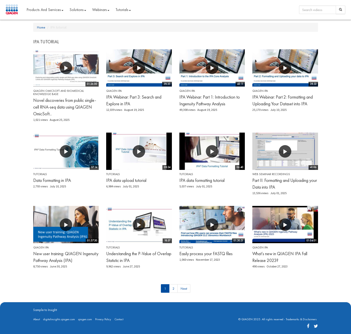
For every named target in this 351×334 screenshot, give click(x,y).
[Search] (340, 10)
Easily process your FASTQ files (206, 253)
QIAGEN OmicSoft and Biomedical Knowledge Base (58, 92)
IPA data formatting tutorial (202, 180)
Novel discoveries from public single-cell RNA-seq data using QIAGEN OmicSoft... (64, 107)
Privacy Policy (103, 319)
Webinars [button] (100, 9)
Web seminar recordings (271, 174)
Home (41, 27)
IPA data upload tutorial (126, 180)
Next (184, 288)
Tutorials (40, 174)
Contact (118, 319)
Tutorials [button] (123, 9)
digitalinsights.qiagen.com (59, 319)
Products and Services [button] (44, 9)
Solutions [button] (77, 9)
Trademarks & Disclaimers (301, 319)
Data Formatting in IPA (52, 180)
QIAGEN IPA (114, 91)
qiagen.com (85, 319)
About (36, 319)
